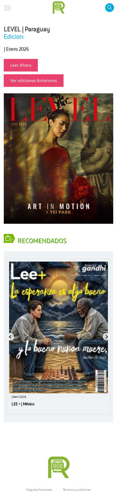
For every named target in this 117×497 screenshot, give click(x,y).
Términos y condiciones (77, 489)
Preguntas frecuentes (39, 489)
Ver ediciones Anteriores (33, 80)
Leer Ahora (20, 65)
